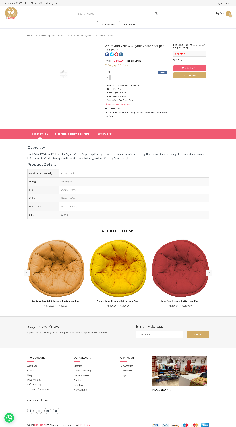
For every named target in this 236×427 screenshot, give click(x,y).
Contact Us (33, 368)
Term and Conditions (38, 386)
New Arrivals (80, 387)
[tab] (40, 131)
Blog (29, 372)
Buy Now (191, 72)
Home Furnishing (82, 368)
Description (40, 131)
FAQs (123, 373)
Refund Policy (34, 382)
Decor (37, 32)
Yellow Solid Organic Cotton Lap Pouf (171, 298)
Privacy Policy (34, 377)
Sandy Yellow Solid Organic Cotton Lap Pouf (108, 298)
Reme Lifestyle (85, 422)
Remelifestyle (40, 422)
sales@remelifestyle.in (44, 3)
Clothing (78, 363)
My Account (223, 3)
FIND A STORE (161, 387)
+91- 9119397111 (15, 3)
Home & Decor (82, 373)
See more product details (118, 101)
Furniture (78, 377)
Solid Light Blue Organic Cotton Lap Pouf (46, 298)
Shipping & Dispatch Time (72, 131)
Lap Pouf (61, 32)
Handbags (79, 382)
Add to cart (191, 65)
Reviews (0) (104, 131)
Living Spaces (48, 32)
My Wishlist (126, 368)
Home (30, 32)
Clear (163, 70)
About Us (32, 363)
